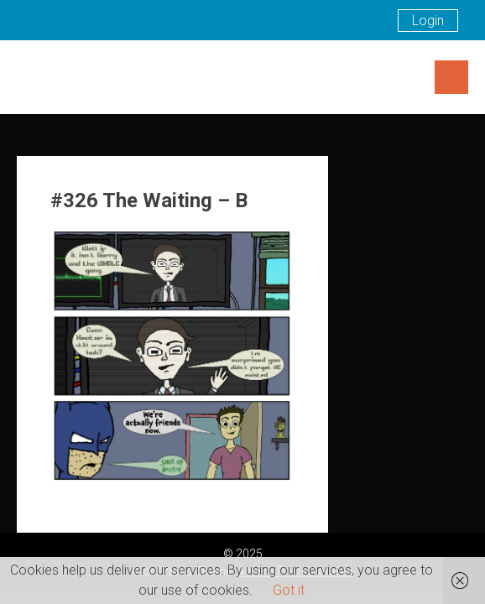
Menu (451, 77)
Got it (289, 590)
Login (428, 21)
